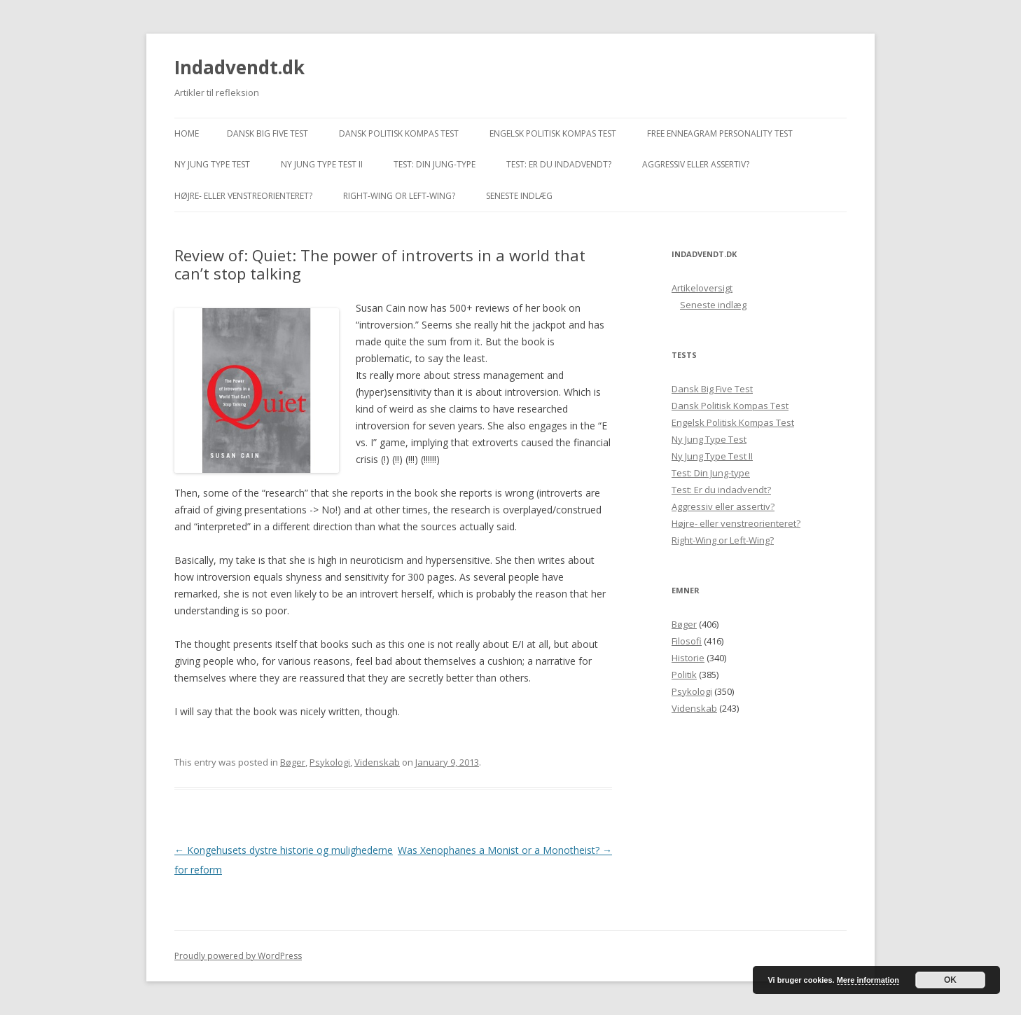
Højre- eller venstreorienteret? (243, 196)
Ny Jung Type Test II (322, 164)
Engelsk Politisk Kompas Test (552, 133)
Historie (688, 657)
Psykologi (330, 762)
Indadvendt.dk (239, 67)
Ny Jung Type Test (212, 164)
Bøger (292, 762)
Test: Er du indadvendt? (558, 164)
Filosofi (687, 641)
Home (186, 133)
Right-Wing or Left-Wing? (399, 196)
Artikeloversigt (702, 288)
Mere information (868, 980)
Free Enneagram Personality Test (720, 133)
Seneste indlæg (519, 196)
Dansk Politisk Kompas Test (399, 133)
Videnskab (377, 762)
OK (950, 980)
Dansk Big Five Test (267, 133)
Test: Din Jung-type (434, 164)
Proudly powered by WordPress (238, 956)
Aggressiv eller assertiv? (695, 164)
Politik (684, 674)
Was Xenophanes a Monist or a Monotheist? (505, 850)
